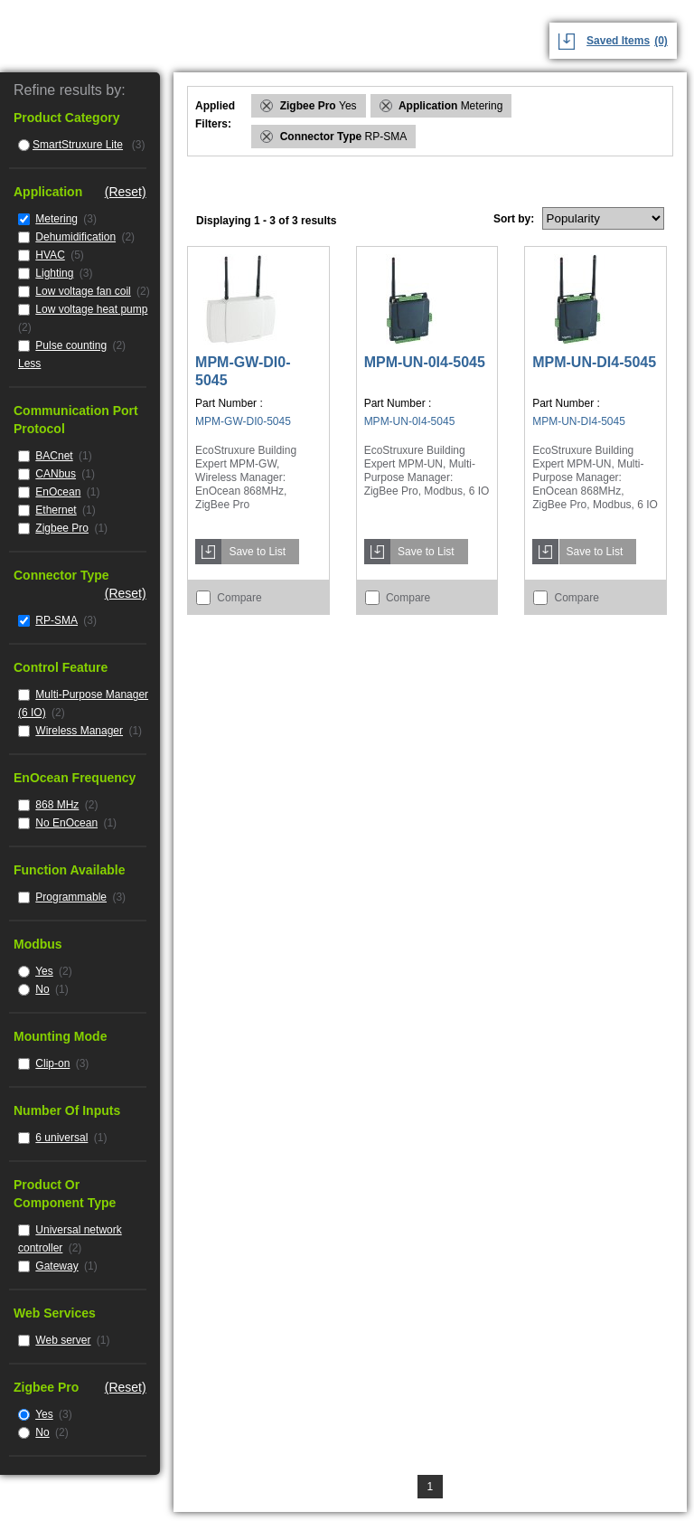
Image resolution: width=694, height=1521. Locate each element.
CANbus (55, 474)
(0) (661, 40)
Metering (56, 219)
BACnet (53, 455)
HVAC (49, 255)
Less (29, 363)
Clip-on (52, 1063)
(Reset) (125, 191)
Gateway (56, 1266)
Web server (62, 1340)
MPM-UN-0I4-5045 (424, 362)
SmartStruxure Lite (78, 144)
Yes (44, 971)
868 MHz (57, 804)
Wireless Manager (79, 730)
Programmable (71, 897)
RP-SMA (56, 620)
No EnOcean (66, 823)
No (42, 989)
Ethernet (55, 510)
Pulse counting (71, 345)
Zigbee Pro (62, 528)
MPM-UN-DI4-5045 (594, 362)
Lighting (54, 273)
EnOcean (57, 492)
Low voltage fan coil (82, 291)
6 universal (61, 1137)
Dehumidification (75, 237)
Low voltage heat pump (91, 309)
